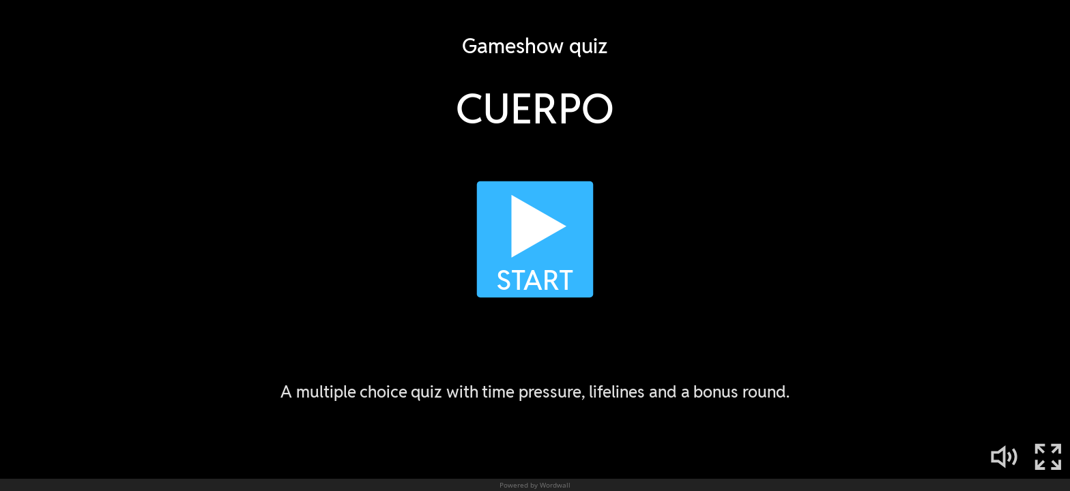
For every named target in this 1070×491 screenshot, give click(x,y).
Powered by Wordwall (535, 485)
